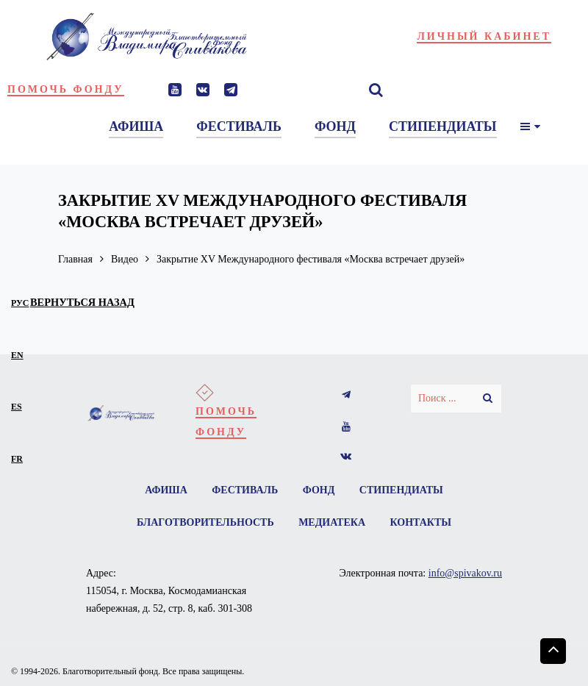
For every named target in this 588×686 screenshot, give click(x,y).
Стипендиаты (401, 490)
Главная (75, 259)
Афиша (166, 490)
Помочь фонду (65, 89)
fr (17, 459)
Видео (124, 259)
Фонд (319, 490)
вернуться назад (82, 302)
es (16, 406)
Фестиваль (245, 490)
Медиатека (331, 522)
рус (20, 303)
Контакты (421, 522)
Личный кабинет (484, 36)
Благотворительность (205, 522)
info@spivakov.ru (465, 573)
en (17, 355)
